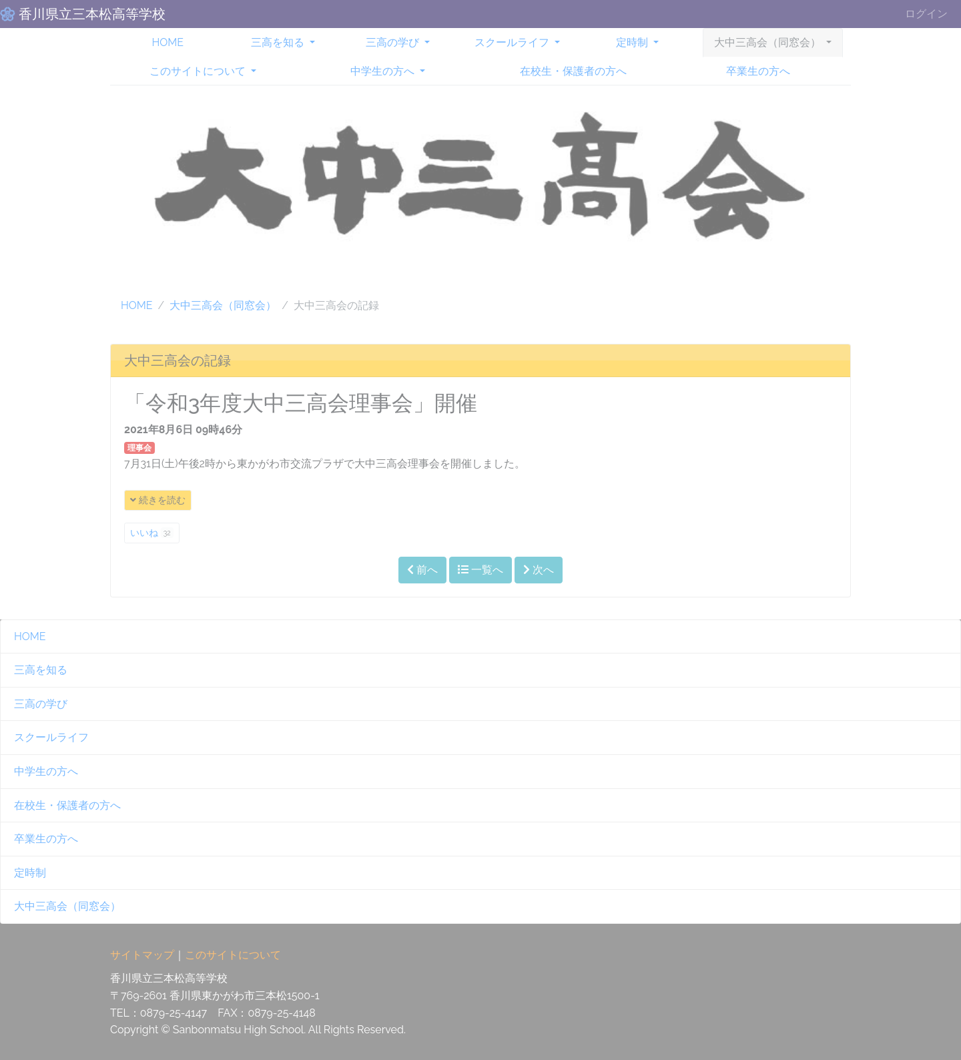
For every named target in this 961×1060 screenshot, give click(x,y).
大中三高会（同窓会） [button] (769, 42)
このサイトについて (233, 955)
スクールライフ (51, 737)
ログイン (926, 13)
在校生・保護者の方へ (573, 71)
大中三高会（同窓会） (223, 305)
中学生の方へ (46, 771)
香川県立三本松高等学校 (90, 14)
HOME (167, 42)
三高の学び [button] (394, 42)
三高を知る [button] (279, 42)
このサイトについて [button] (198, 71)
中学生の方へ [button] (383, 71)
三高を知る (40, 670)
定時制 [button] (633, 42)
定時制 (30, 872)
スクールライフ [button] (513, 42)
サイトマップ (142, 955)
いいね (152, 532)
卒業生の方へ (758, 71)
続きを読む (158, 500)
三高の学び (40, 704)
